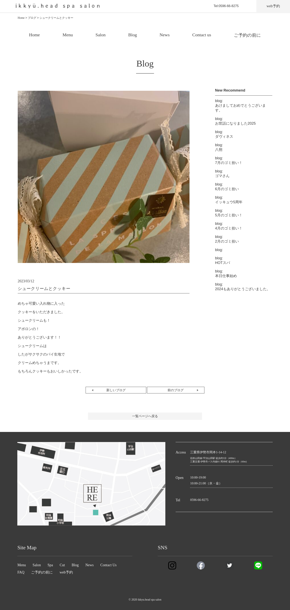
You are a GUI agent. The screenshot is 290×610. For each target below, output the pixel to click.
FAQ (20, 572)
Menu (67, 34)
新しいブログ (116, 390)
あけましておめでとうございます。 (240, 105)
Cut (62, 565)
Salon (100, 34)
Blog (132, 34)
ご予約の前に (247, 35)
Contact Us (108, 565)
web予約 (66, 572)
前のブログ (176, 390)
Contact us (201, 34)
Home (34, 34)
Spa (50, 565)
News (165, 34)
